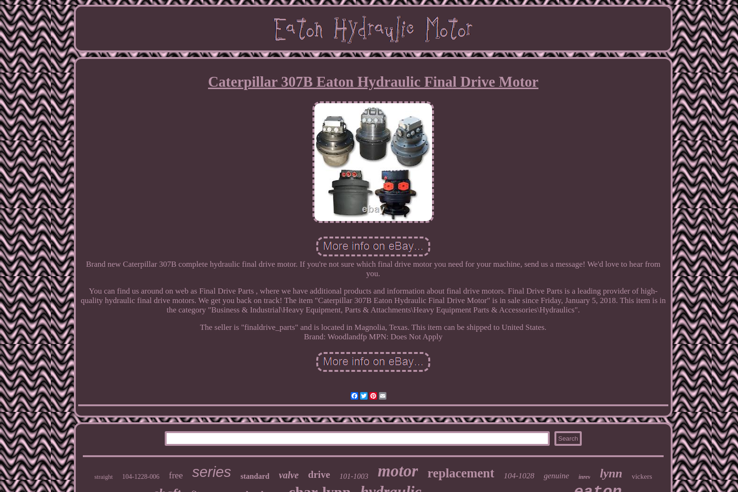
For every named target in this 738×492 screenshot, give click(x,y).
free (176, 475)
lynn (611, 473)
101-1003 (353, 476)
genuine (556, 475)
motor (398, 471)
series (211, 472)
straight (104, 476)
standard (255, 476)
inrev (584, 477)
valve (288, 475)
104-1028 (519, 475)
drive (319, 474)
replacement (460, 473)
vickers (642, 476)
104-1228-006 (141, 476)
